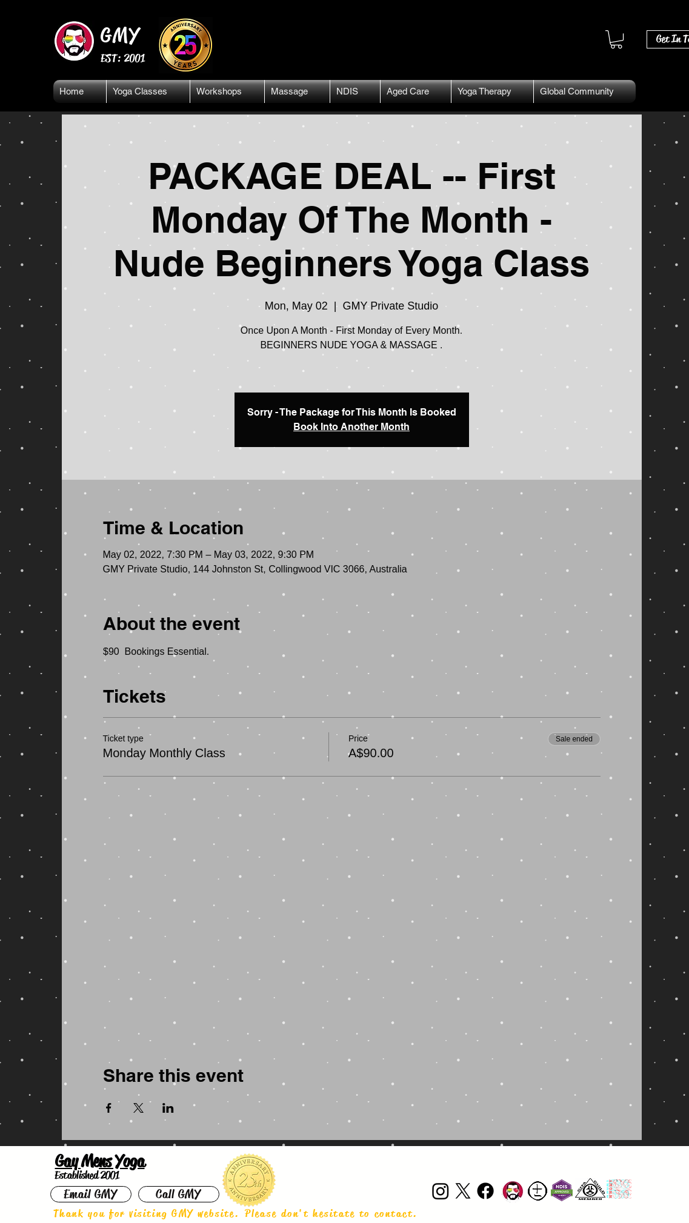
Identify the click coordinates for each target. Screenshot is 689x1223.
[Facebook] (485, 1191)
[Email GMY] (90, 1194)
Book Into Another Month (351, 427)
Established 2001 (87, 1175)
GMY (121, 35)
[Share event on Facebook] (109, 1108)
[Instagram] (440, 1191)
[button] (616, 39)
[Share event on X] (138, 1108)
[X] (463, 1191)
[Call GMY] (178, 1194)
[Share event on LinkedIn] (168, 1108)
